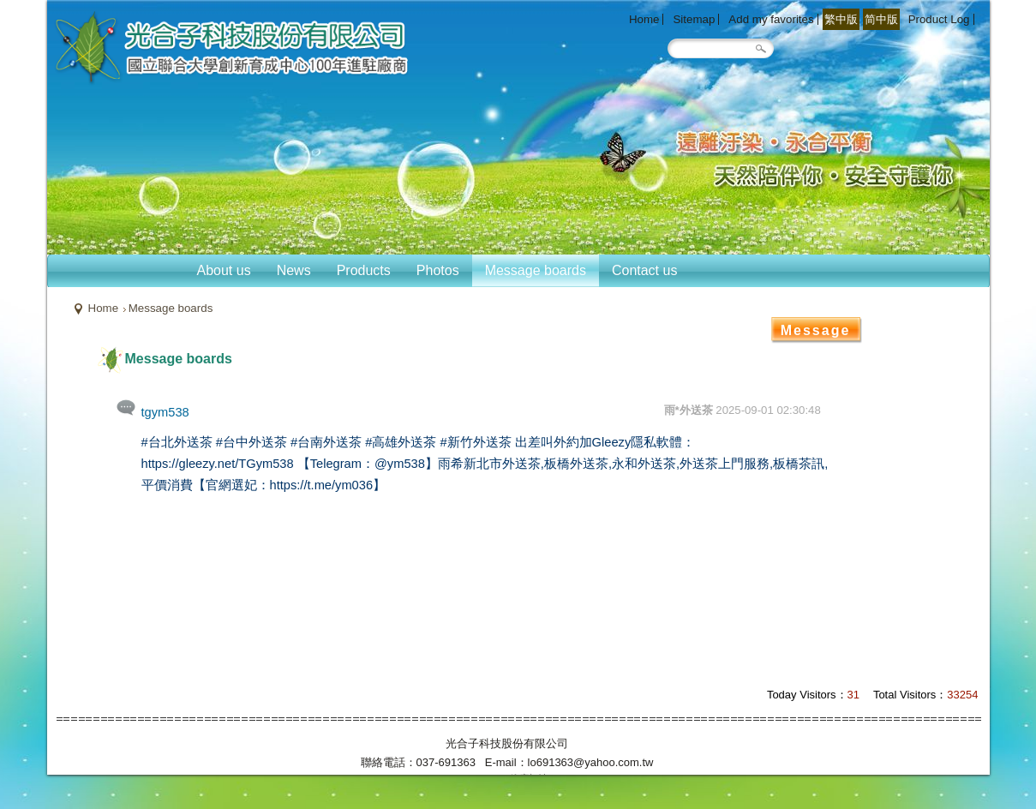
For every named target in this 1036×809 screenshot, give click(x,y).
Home (103, 308)
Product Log (939, 19)
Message (816, 330)
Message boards (171, 308)
